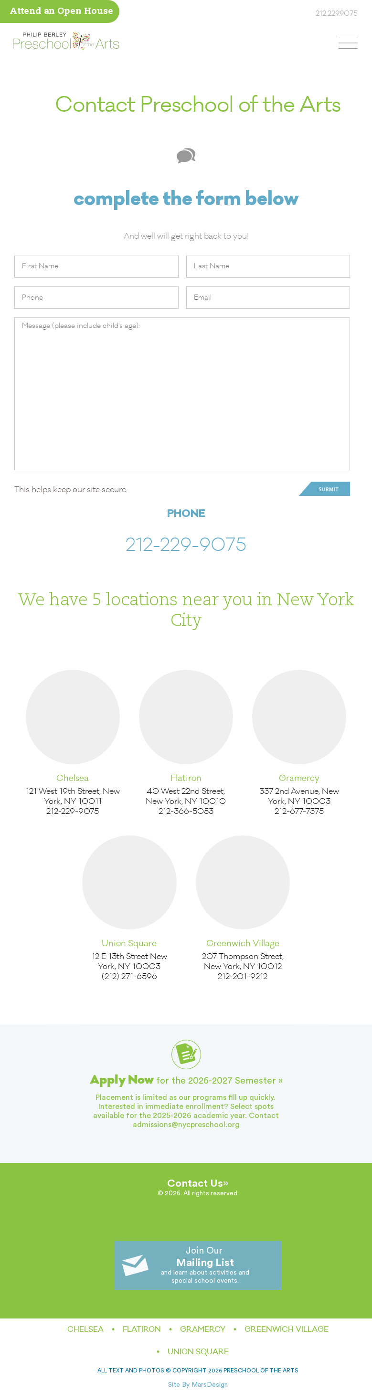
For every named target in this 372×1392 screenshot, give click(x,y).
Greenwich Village (242, 943)
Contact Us (195, 1183)
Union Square (129, 943)
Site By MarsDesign (198, 1384)
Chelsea (72, 778)
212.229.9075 (337, 14)
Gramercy (299, 778)
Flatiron (186, 778)
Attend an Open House (61, 11)
